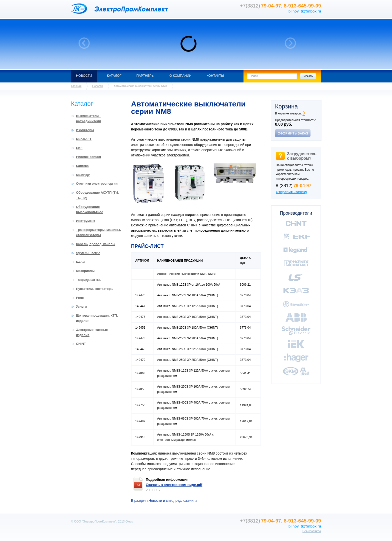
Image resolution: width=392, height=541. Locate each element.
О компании (181, 75)
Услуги (81, 306)
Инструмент (85, 221)
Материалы (85, 271)
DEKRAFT (84, 139)
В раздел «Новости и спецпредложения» (164, 501)
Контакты (215, 75)
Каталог (114, 75)
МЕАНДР (83, 175)
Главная (76, 85)
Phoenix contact (88, 157)
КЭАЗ (80, 262)
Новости (84, 75)
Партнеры (145, 75)
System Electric (88, 253)
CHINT (81, 344)
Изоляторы (85, 130)
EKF (79, 148)
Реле (80, 298)
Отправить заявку (291, 192)
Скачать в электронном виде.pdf (174, 485)
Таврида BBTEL (88, 280)
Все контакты (311, 531)
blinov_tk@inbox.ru (304, 11)
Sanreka (82, 166)
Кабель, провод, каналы (95, 244)
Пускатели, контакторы (95, 289)
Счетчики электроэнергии (97, 183)
